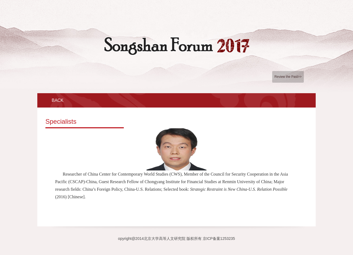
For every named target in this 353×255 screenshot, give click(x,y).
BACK (58, 100)
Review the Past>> (288, 77)
